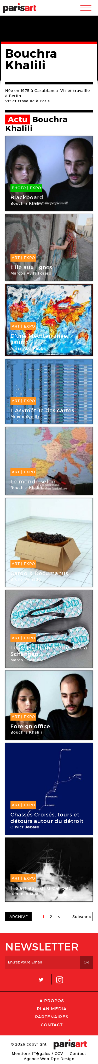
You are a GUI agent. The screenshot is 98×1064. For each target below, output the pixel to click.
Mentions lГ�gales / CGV (37, 1053)
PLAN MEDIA (52, 1008)
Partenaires (51, 1016)
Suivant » (81, 916)
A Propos (51, 1000)
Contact (52, 1024)
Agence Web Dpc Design (49, 1058)
